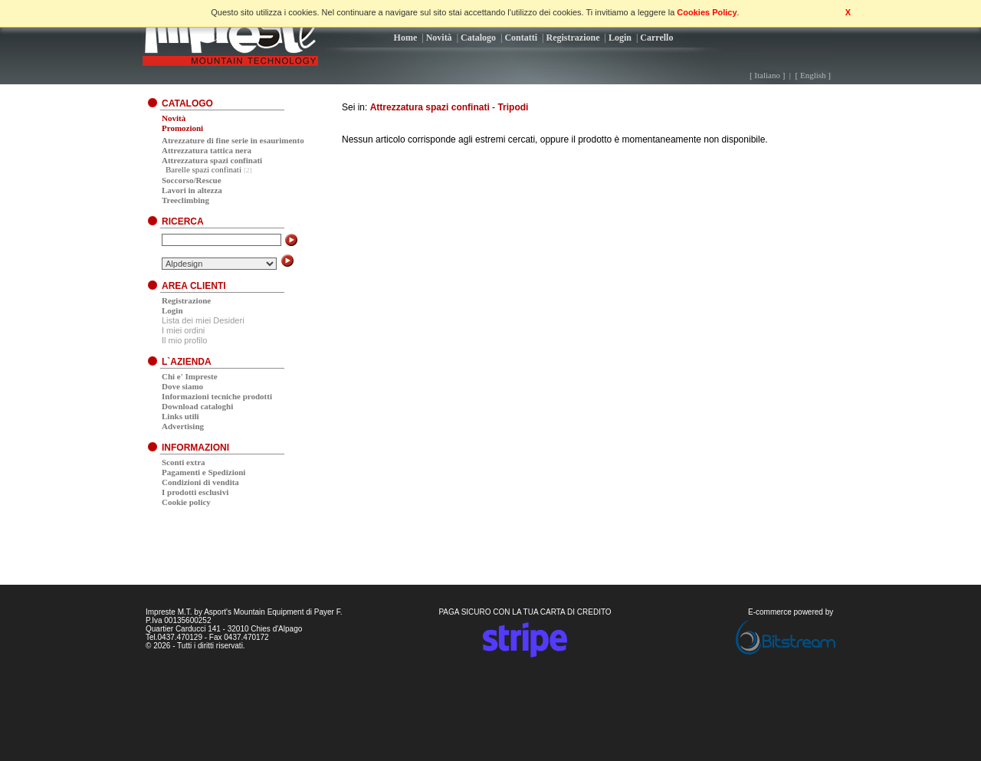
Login (620, 37)
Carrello (656, 37)
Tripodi (512, 107)
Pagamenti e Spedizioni (203, 472)
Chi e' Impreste (190, 376)
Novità (439, 37)
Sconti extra (183, 462)
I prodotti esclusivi (195, 492)
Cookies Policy (707, 12)
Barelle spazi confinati (203, 169)
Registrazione (573, 37)
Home (406, 37)
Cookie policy (186, 502)
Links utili (180, 416)
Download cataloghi (197, 406)
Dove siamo (182, 386)
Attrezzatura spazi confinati (430, 107)
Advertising (183, 426)
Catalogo (478, 37)
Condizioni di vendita (200, 482)
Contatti (520, 37)
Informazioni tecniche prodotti (217, 396)
